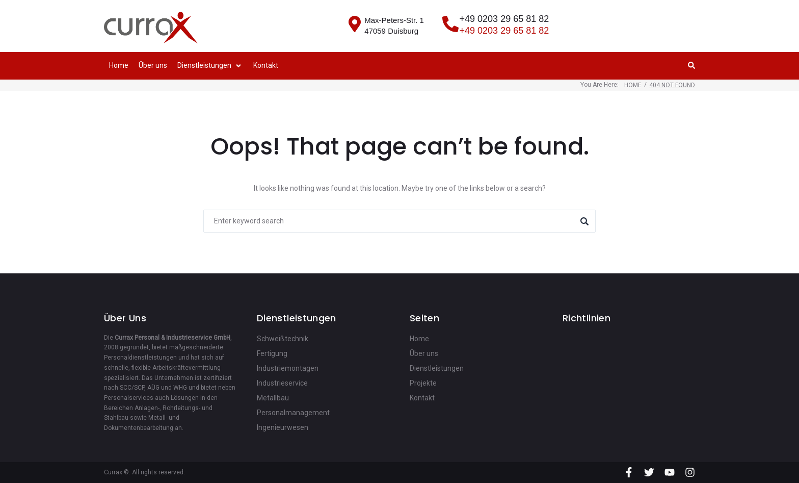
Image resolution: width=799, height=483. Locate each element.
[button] (210, 65)
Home (633, 85)
